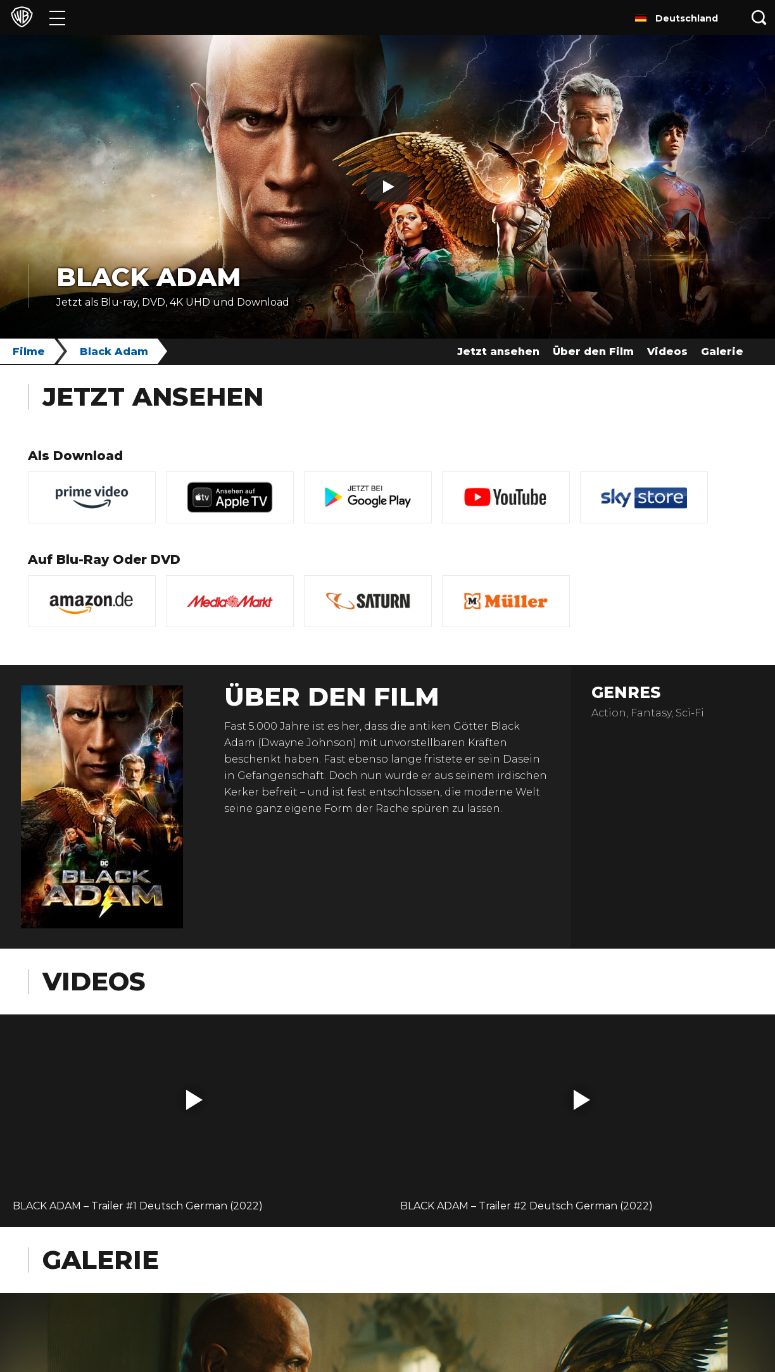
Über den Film (593, 352)
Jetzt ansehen (498, 352)
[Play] (387, 187)
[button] (194, 1100)
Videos (667, 352)
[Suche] (759, 17)
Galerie (722, 352)
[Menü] (57, 17)
